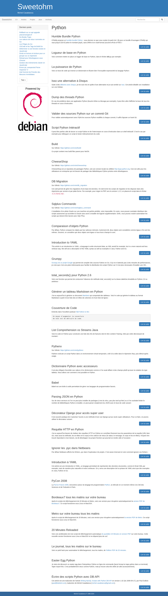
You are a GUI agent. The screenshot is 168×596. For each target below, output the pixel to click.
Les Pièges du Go (25, 44)
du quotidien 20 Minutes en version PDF (116, 534)
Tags (23, 80)
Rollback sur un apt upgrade (29, 32)
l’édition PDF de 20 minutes (116, 550)
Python (107, 485)
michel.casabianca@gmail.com (103, 583)
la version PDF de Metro (133, 517)
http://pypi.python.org (122, 169)
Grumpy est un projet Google (62, 263)
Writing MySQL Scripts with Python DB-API (96, 581)
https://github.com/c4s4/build (70, 148)
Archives (49, 20)
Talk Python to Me (82, 312)
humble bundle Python (74, 40)
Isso (122, 85)
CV (16, 20)
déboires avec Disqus (68, 85)
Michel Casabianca (25, 13)
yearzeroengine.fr (25, 35)
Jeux (40, 20)
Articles (23, 20)
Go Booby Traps (25, 37)
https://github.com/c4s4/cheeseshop (73, 165)
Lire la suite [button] (145, 47)
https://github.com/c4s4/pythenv (71, 350)
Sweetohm (35, 6)
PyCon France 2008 (61, 485)
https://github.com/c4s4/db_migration (73, 185)
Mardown (86, 295)
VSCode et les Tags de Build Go (31, 46)
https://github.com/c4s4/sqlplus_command (75, 208)
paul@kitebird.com (59, 583)
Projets (32, 20)
